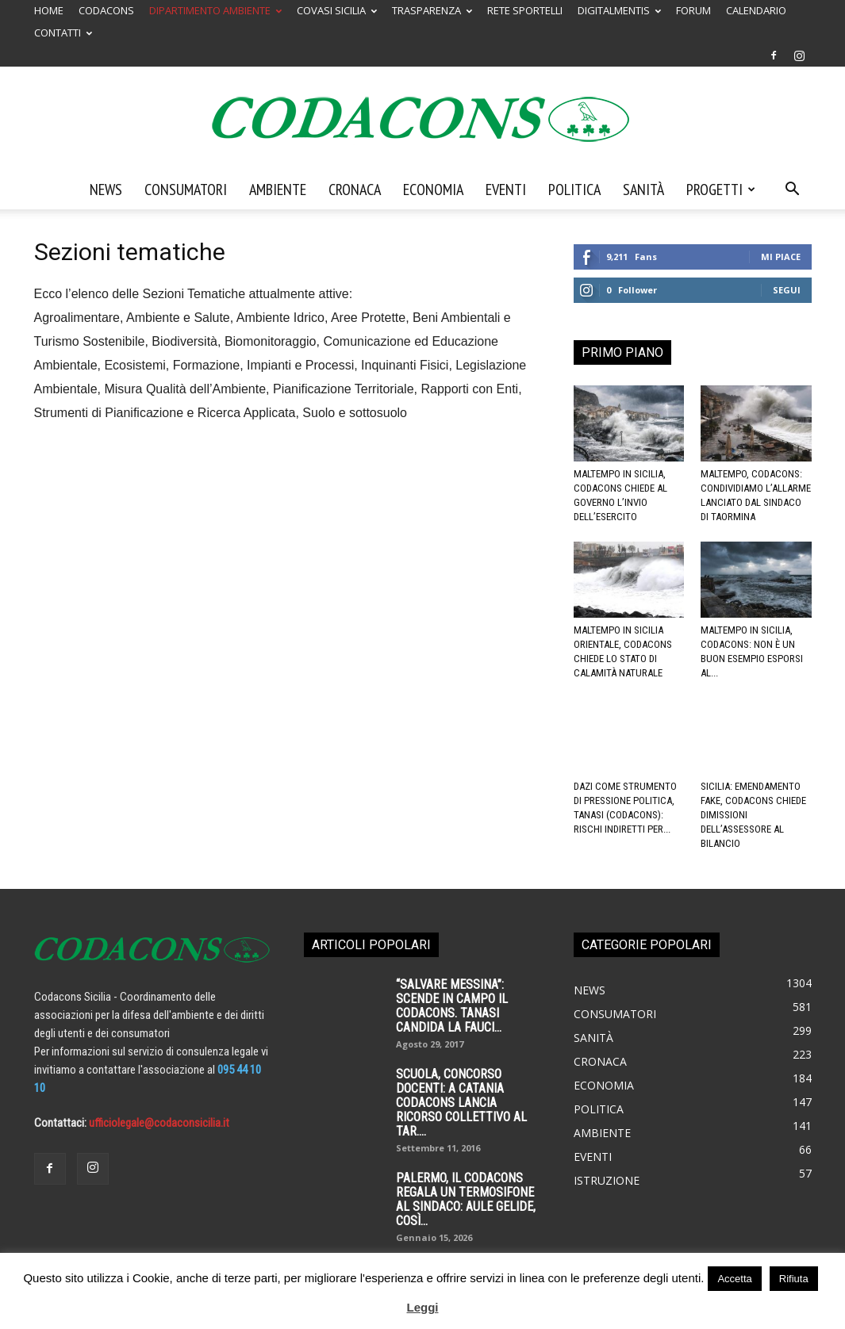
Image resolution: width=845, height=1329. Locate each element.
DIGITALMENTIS (619, 10)
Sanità (643, 189)
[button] (793, 190)
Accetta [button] (734, 1279)
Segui (787, 290)
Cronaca (354, 189)
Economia (433, 189)
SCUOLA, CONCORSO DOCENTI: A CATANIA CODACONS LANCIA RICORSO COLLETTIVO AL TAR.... (461, 1103)
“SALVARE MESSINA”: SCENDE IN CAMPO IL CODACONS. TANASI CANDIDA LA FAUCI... (452, 1006)
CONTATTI (63, 32)
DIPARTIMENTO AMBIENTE (215, 10)
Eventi (506, 189)
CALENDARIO (756, 10)
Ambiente (277, 189)
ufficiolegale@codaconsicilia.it (159, 1123)
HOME (48, 10)
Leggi (423, 1307)
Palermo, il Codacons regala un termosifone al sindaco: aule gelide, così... (466, 1199)
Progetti (720, 189)
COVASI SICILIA (337, 10)
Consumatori (185, 189)
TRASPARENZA (432, 10)
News (106, 189)
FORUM (693, 10)
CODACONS (106, 10)
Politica (574, 189)
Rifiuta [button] (794, 1279)
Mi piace (781, 256)
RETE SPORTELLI (525, 10)
